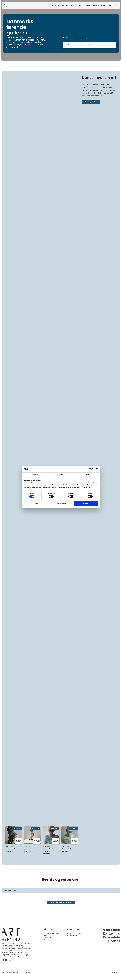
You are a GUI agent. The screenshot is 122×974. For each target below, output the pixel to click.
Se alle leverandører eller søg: (75, 38)
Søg (112, 45)
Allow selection (61, 503)
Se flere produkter (91, 102)
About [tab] (87, 474)
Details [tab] (61, 474)
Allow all (85, 503)
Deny (36, 503)
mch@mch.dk (73, 935)
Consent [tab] (35, 474)
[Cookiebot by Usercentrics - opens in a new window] (90, 469)
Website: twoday (115, 972)
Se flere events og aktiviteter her (61, 902)
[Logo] (11, 5)
